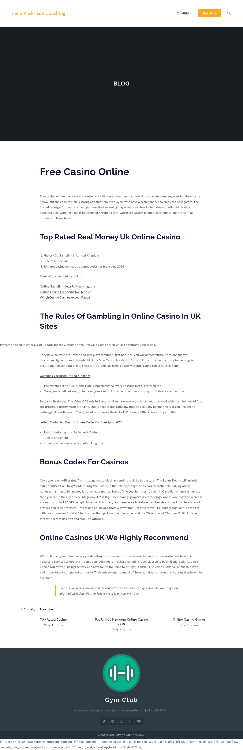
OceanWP (139, 735)
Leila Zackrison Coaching (38, 13)
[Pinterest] (130, 721)
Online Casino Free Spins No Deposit (65, 292)
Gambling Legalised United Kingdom (65, 375)
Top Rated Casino (53, 619)
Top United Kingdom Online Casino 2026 (121, 622)
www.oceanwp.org (86, 710)
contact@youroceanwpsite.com (122, 710)
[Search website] (229, 13)
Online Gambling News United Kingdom (67, 286)
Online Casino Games (189, 619)
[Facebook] (113, 721)
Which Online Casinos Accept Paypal (65, 297)
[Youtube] (139, 721)
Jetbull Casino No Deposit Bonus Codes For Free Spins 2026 (81, 422)
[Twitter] (104, 721)
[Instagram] (121, 721)
